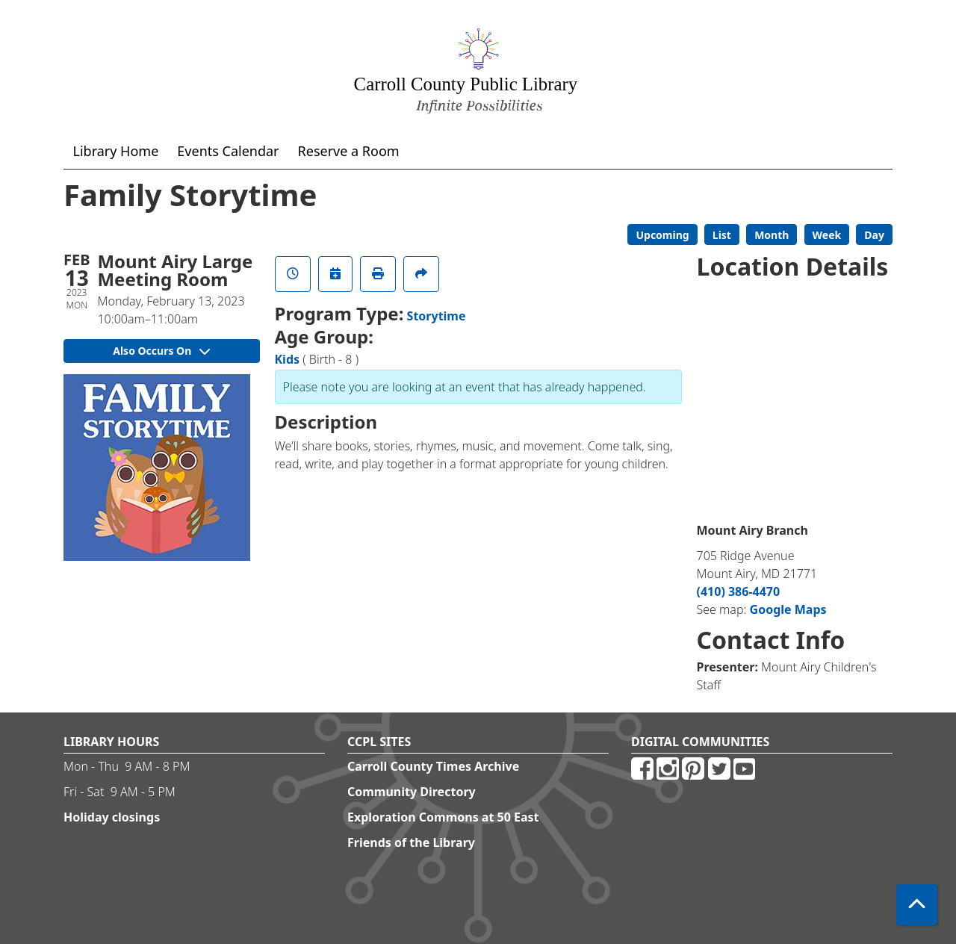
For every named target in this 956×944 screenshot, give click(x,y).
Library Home (116, 151)
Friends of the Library (411, 842)
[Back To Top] (916, 904)
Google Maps (788, 609)
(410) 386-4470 (738, 591)
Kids (287, 359)
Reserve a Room (349, 151)
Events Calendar (228, 151)
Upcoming (662, 235)
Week (827, 235)
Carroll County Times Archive (433, 766)
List (722, 235)
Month (771, 235)
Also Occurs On (161, 351)
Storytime (436, 316)
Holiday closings (111, 817)
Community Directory (411, 791)
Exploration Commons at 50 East (443, 817)
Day (874, 235)
